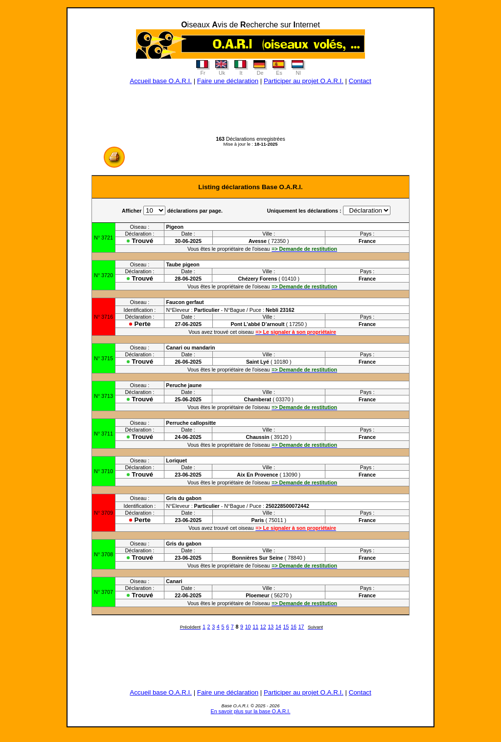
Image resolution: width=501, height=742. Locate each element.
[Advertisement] (250, 114)
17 (301, 627)
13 (270, 627)
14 (278, 627)
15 (286, 627)
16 (293, 627)
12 (263, 627)
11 (255, 627)
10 (248, 627)
